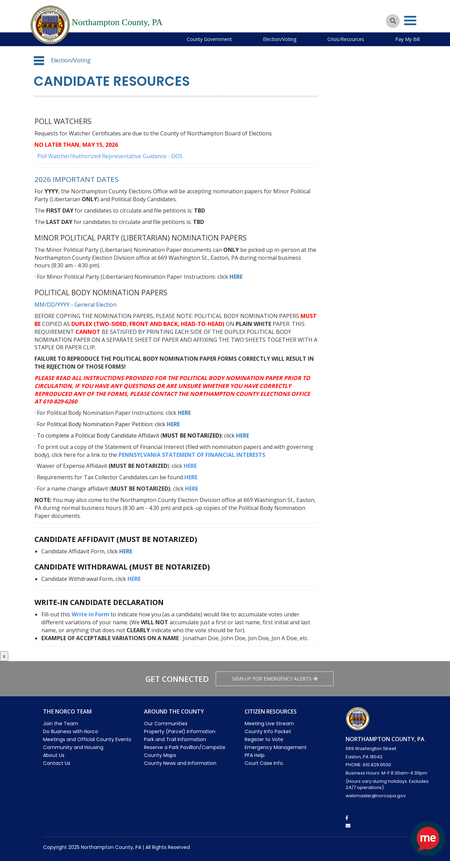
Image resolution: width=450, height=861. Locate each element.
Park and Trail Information (175, 739)
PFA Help (255, 755)
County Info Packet (268, 731)
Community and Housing (73, 747)
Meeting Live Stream (269, 723)
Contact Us (56, 763)
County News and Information (180, 763)
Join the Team (60, 723)
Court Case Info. (264, 763)
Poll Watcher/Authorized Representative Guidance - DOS (109, 156)
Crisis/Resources (345, 39)
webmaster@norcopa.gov (376, 795)
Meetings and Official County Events (87, 739)
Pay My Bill (407, 39)
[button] (39, 61)
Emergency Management (276, 747)
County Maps (160, 755)
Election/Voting (279, 39)
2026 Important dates (76, 179)
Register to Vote (264, 739)
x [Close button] (4, 656)
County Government (209, 39)
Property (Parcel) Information (179, 731)
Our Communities (165, 723)
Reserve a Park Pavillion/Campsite (184, 747)
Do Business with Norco (70, 731)
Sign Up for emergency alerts (274, 678)
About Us (53, 755)
